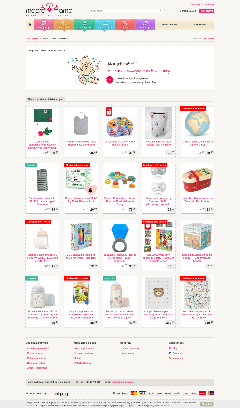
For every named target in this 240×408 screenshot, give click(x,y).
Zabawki (125, 27)
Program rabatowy (83, 353)
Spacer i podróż (84, 27)
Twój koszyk (206, 11)
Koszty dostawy (35, 353)
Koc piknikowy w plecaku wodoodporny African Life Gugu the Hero (197, 314)
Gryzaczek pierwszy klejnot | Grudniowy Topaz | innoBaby (120, 258)
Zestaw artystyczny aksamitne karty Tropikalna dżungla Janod (158, 258)
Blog (175, 348)
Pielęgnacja (44, 27)
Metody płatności (36, 358)
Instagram (178, 358)
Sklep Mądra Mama (84, 348)
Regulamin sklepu (36, 363)
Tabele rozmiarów (130, 348)
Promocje (145, 27)
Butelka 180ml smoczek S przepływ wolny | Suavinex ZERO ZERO (42, 258)
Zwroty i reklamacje (37, 368)
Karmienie (64, 27)
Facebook (178, 353)
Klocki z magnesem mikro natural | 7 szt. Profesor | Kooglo (197, 258)
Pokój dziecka (105, 27)
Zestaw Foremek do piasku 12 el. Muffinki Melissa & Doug (120, 201)
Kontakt (78, 358)
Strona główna (32, 39)
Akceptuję (207, 404)
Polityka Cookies (83, 363)
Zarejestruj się (208, 4)
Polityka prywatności (38, 348)
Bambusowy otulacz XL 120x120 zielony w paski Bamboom (42, 201)
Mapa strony (128, 353)
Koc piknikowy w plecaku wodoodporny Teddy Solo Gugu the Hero (158, 314)
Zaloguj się (195, 4)
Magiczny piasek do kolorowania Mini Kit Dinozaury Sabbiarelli (81, 314)
